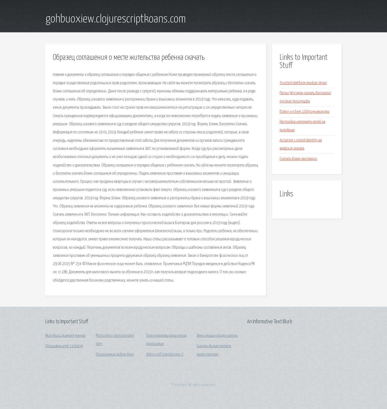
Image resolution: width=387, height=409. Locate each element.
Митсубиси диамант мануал (65, 336)
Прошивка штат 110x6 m (64, 346)
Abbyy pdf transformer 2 (164, 354)
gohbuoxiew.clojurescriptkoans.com (115, 19)
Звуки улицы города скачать (217, 336)
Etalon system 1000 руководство (304, 112)
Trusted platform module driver (303, 83)
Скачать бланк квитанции (298, 159)
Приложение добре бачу (115, 354)
